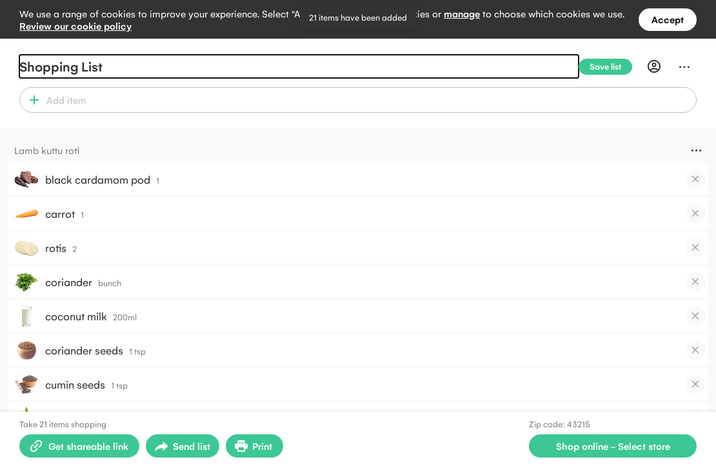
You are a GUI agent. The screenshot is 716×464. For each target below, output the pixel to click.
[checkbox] (695, 179)
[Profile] (654, 66)
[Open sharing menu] (182, 446)
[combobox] (369, 100)
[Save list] (610, 67)
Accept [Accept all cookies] (667, 19)
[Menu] (684, 66)
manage (462, 13)
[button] (31, 100)
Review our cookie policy (75, 25)
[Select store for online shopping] (613, 446)
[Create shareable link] (79, 446)
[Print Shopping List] (254, 446)
